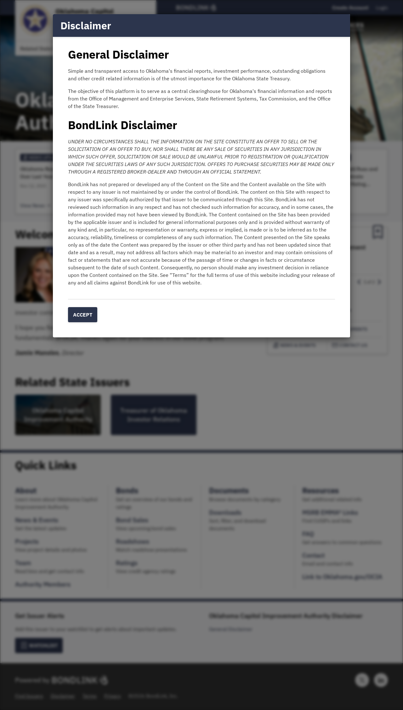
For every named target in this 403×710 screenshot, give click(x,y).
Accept (82, 315)
